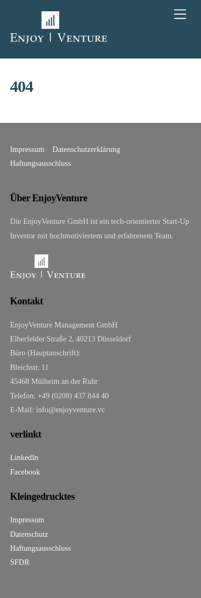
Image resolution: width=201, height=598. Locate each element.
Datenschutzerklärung (86, 149)
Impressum (27, 149)
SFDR (19, 562)
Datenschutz (29, 534)
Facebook (25, 472)
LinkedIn (24, 457)
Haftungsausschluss (40, 163)
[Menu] (180, 14)
